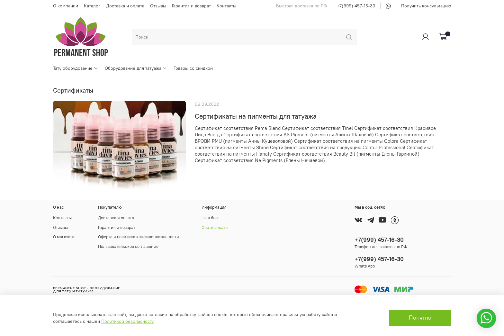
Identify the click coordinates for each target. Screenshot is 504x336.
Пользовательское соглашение (128, 246)
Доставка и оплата (125, 6)
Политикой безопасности (127, 321)
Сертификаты (215, 227)
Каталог (92, 6)
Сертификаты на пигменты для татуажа (256, 116)
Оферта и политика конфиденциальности (138, 236)
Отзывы (158, 6)
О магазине (64, 236)
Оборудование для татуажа (136, 68)
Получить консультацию (426, 6)
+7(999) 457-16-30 (356, 6)
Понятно (420, 317)
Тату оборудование (75, 68)
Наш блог (211, 217)
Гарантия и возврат (191, 6)
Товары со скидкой (193, 68)
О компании (65, 6)
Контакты (226, 6)
